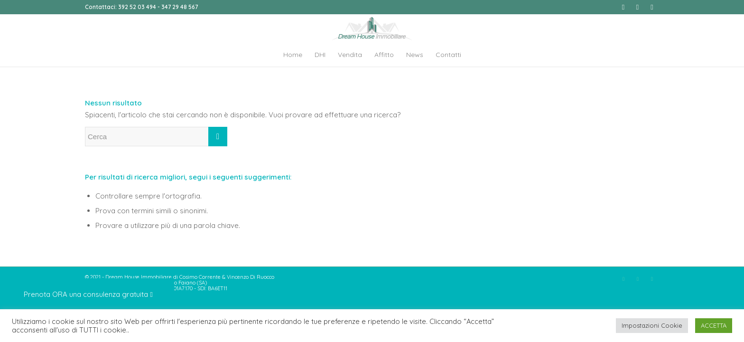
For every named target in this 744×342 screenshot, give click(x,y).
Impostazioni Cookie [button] (652, 325)
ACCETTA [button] (713, 325)
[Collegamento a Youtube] (652, 7)
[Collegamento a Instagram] (637, 7)
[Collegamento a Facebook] (623, 7)
